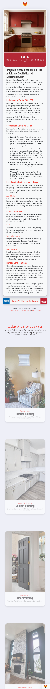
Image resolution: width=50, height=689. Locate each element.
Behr (33, 311)
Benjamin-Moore (26, 311)
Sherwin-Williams (14, 311)
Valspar (39, 311)
